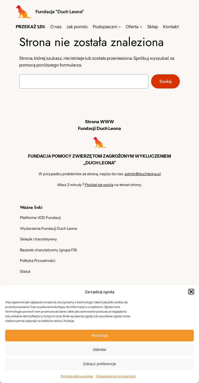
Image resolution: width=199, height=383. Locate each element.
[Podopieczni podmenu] (119, 26)
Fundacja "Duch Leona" (59, 11)
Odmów (99, 349)
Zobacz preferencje (99, 364)
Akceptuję (99, 335)
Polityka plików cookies (77, 376)
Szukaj (165, 81)
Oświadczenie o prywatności (116, 376)
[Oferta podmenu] (141, 26)
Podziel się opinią (99, 184)
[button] (191, 291)
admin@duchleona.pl (143, 174)
